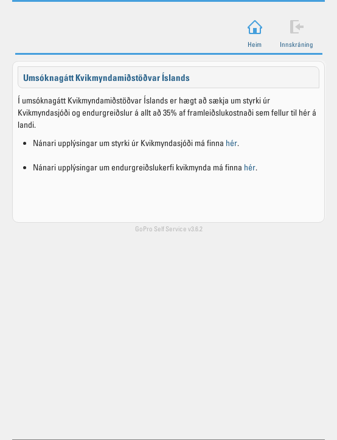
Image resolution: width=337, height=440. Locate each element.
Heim (255, 43)
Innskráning (296, 43)
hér (231, 143)
